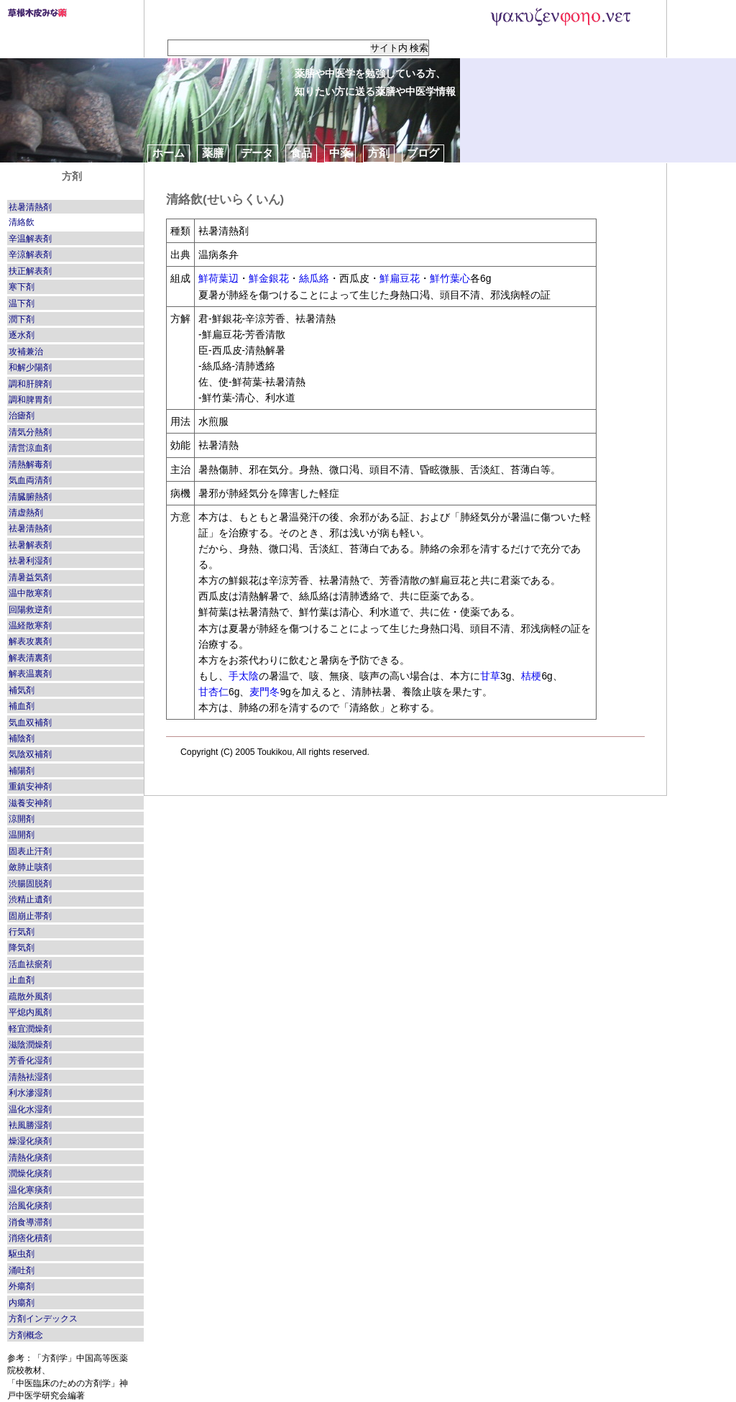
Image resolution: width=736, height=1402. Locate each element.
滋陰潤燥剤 (30, 1045)
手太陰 (244, 676)
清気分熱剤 (30, 432)
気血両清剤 (30, 480)
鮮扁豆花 (400, 278)
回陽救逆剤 (30, 610)
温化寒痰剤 (30, 1190)
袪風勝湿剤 (30, 1125)
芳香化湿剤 (30, 1060)
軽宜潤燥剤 (30, 1029)
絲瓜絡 (314, 278)
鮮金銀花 (269, 278)
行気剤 (21, 932)
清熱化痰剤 (30, 1158)
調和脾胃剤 (30, 400)
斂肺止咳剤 (30, 867)
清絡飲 (21, 222)
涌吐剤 (21, 1270)
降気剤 (21, 948)
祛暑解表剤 (30, 545)
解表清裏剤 (30, 658)
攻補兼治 (26, 352)
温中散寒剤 (30, 593)
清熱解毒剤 (30, 464)
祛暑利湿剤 (30, 561)
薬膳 (213, 153)
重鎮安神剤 (30, 787)
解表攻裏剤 (30, 641)
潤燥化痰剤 (30, 1173)
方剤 (379, 153)
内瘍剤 (21, 1303)
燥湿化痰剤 (30, 1141)
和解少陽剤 (30, 367)
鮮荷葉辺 (218, 278)
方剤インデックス (43, 1319)
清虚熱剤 (26, 513)
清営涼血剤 (30, 448)
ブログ (423, 153)
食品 (301, 153)
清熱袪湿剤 (30, 1077)
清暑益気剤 (30, 577)
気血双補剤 (30, 723)
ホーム (168, 153)
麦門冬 (264, 691)
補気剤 (21, 690)
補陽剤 (21, 771)
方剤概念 (26, 1335)
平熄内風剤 (30, 1012)
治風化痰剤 (30, 1206)
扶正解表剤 (30, 271)
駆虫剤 (21, 1254)
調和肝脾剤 (30, 384)
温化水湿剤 (30, 1109)
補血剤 (21, 706)
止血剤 (21, 980)
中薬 (340, 153)
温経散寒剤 (30, 625)
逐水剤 (21, 335)
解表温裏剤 (30, 674)
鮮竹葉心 (450, 278)
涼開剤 (21, 819)
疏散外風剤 (30, 996)
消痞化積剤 (30, 1238)
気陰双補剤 (30, 754)
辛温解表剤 (30, 239)
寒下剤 (21, 287)
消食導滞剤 (30, 1222)
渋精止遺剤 (30, 899)
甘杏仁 (213, 691)
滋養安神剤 (30, 803)
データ (257, 153)
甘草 (490, 676)
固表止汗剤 (30, 851)
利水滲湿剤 (30, 1093)
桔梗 (531, 676)
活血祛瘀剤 (30, 964)
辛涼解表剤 (30, 254)
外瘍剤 (21, 1286)
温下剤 (21, 303)
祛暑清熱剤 (30, 207)
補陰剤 (21, 738)
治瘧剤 (21, 416)
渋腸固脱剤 (30, 884)
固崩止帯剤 (30, 916)
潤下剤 (21, 319)
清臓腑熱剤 (30, 497)
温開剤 (21, 835)
